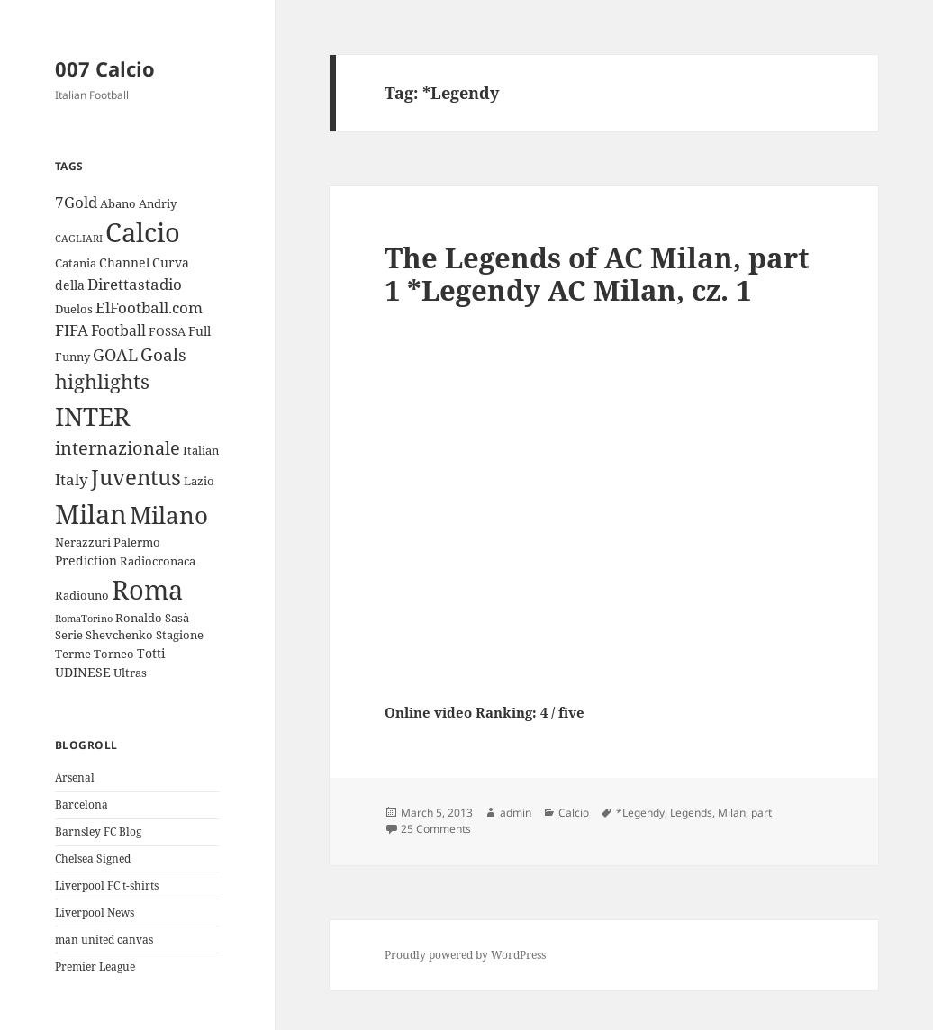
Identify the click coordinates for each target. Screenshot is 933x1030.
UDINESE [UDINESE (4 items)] (83, 672)
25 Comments (436, 828)
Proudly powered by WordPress (465, 954)
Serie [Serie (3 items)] (69, 635)
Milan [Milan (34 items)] (91, 513)
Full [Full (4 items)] (199, 330)
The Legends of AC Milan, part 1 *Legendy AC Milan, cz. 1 (597, 274)
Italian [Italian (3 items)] (201, 450)
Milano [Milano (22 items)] (169, 515)
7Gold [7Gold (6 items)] (76, 202)
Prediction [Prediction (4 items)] (86, 560)
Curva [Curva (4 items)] (170, 262)
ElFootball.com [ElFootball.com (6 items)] (149, 307)
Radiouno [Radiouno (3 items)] (82, 595)
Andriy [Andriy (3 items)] (158, 203)
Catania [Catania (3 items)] (75, 263)
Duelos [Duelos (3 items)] (74, 309)
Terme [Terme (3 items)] (73, 654)
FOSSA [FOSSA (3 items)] (167, 331)
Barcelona (81, 804)
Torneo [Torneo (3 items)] (114, 654)
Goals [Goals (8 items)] (163, 354)
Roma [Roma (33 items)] (147, 589)
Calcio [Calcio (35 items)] (142, 232)
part (761, 812)
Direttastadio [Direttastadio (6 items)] (134, 284)
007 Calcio (105, 68)
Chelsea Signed (93, 858)
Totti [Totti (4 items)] (151, 653)
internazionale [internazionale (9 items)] (117, 448)
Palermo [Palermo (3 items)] (136, 542)
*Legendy (640, 812)
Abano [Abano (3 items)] (118, 203)
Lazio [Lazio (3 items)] (199, 481)
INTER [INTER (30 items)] (92, 416)
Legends (691, 812)
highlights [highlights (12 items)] (102, 381)
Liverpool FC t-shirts (107, 885)
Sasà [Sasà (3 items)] (177, 618)
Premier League (95, 966)
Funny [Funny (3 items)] (72, 356)
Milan (732, 812)
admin (515, 812)
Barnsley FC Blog (98, 831)
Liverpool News (94, 912)
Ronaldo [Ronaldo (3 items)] (138, 618)
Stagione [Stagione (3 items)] (180, 635)
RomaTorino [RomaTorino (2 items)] (84, 618)
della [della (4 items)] (70, 285)
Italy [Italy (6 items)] (71, 479)
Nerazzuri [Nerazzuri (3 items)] (83, 542)
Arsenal (75, 777)
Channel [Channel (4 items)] (124, 262)
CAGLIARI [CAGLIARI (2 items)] (79, 238)
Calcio (573, 812)
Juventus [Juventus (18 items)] (136, 477)
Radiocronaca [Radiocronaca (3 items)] (157, 561)
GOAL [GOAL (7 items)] (115, 355)
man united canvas (104, 939)
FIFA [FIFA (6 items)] (71, 330)
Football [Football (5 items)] (118, 330)
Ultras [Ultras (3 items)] (130, 672)
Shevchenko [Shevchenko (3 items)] (119, 635)
